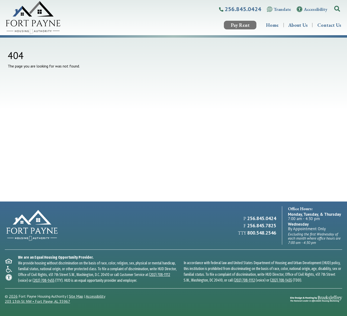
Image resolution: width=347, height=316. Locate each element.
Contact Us (329, 25)
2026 (13, 296)
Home (272, 25)
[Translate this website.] (279, 9)
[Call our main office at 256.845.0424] (240, 9)
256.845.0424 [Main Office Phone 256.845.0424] (261, 218)
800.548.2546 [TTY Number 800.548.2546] (261, 233)
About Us (298, 25)
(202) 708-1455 (43, 280)
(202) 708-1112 (159, 274)
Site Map (76, 296)
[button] (337, 9)
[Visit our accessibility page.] (312, 9)
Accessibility (95, 296)
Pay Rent (240, 25)
